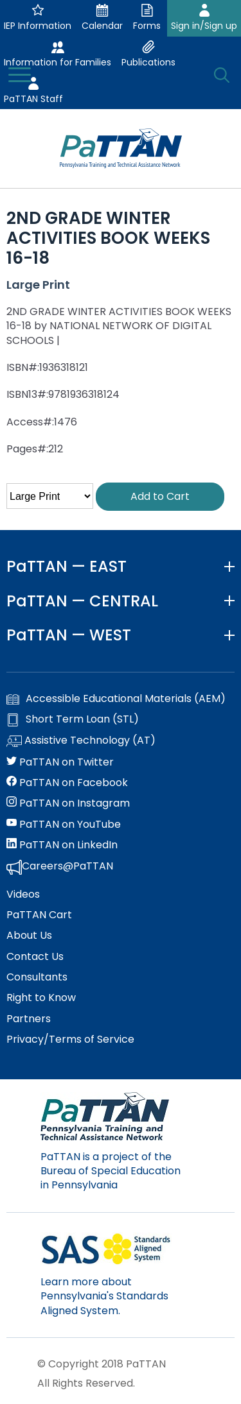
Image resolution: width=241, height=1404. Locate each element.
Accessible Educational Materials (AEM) (116, 699)
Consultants (36, 977)
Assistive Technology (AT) (81, 741)
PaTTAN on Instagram (68, 803)
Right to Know (41, 998)
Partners (28, 1019)
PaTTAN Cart (39, 915)
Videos (23, 894)
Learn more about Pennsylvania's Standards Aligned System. (104, 1296)
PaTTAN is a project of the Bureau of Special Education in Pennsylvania (110, 1171)
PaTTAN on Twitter (60, 762)
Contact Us (35, 957)
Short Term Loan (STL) (72, 719)
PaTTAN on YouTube (63, 825)
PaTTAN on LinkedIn (62, 845)
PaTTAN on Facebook (67, 783)
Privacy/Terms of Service (70, 1039)
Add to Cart (160, 496)
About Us (29, 936)
